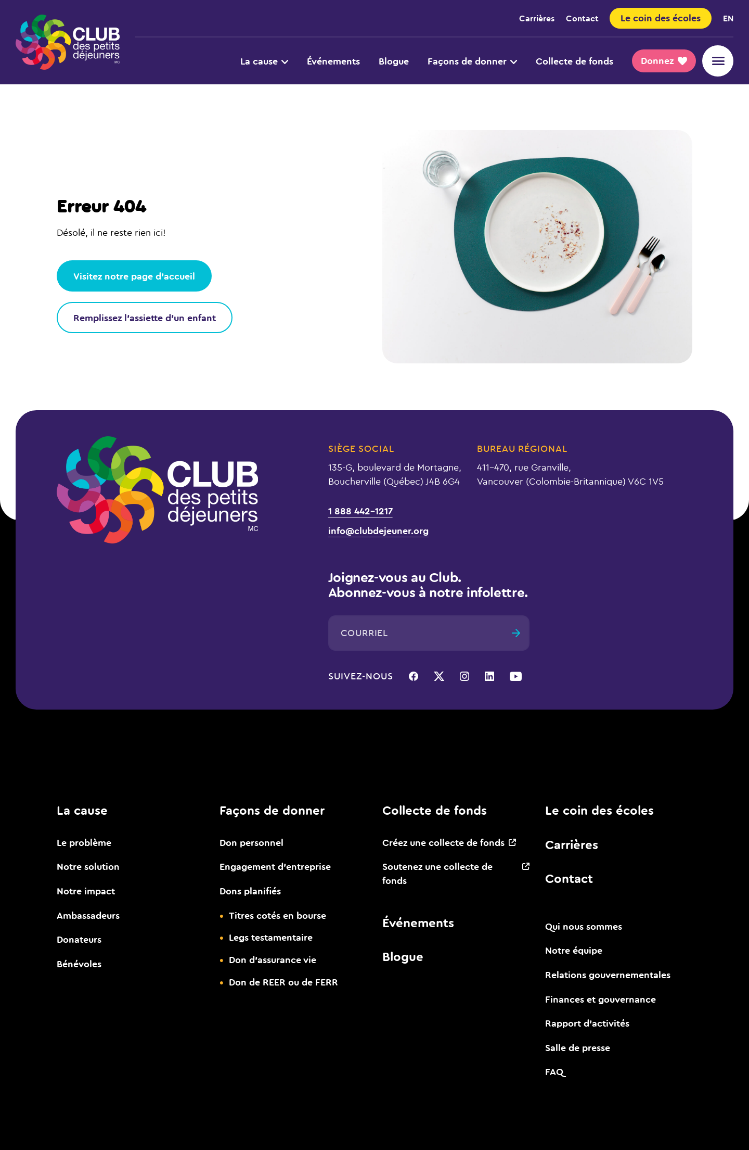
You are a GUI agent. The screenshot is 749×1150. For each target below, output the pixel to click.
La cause (264, 61)
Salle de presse (577, 1047)
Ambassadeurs (88, 915)
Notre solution (88, 866)
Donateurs (79, 939)
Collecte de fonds (574, 61)
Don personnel (251, 842)
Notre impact (86, 890)
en (728, 17)
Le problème (84, 842)
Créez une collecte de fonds (443, 842)
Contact (582, 17)
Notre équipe (573, 950)
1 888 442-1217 (360, 510)
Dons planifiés (250, 890)
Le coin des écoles (599, 810)
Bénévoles (79, 963)
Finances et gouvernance (600, 999)
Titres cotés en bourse (277, 915)
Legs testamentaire (271, 937)
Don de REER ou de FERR (283, 982)
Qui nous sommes (583, 926)
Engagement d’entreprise (275, 866)
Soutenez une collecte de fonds (437, 873)
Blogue (394, 61)
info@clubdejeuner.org (378, 530)
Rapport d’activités (587, 1023)
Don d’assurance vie (272, 959)
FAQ (554, 1071)
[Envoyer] (516, 633)
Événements (333, 61)
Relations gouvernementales (607, 974)
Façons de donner (472, 61)
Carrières (536, 17)
